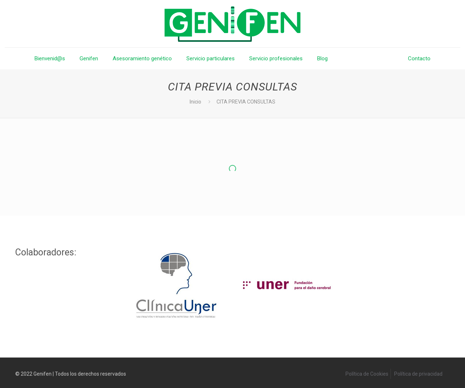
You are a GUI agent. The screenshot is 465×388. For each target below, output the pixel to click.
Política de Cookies (366, 374)
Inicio (195, 102)
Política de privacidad (418, 374)
